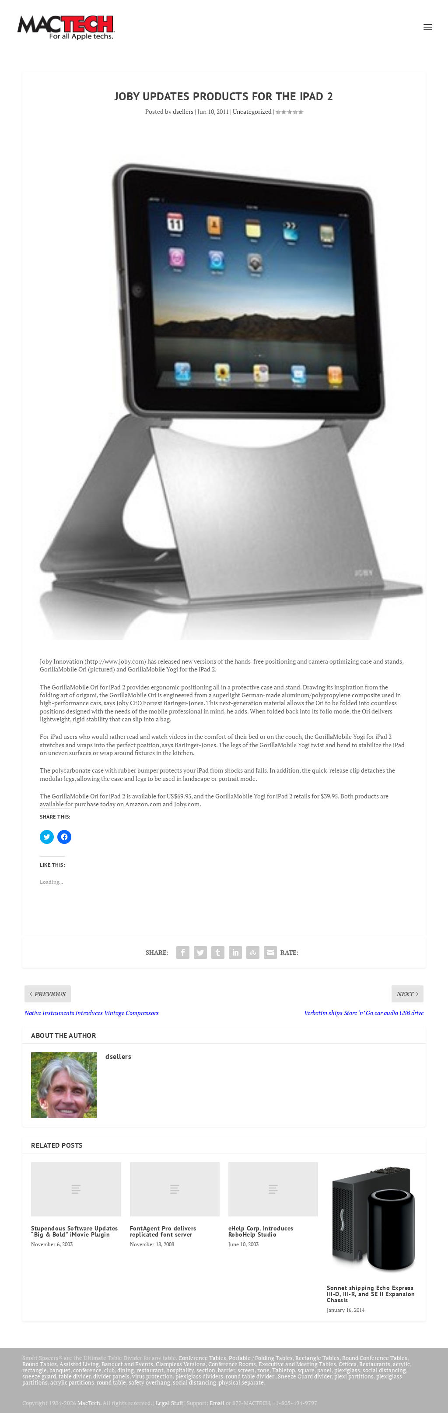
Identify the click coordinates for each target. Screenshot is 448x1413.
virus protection (152, 1376)
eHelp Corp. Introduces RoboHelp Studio (261, 1231)
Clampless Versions (181, 1364)
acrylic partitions (72, 1382)
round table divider (250, 1376)
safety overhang (149, 1382)
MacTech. (89, 1403)
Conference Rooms (232, 1364)
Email (217, 1403)
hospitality (180, 1370)
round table (111, 1382)
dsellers (183, 111)
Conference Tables (202, 1358)
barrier (226, 1370)
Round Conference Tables (374, 1358)
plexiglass (347, 1370)
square (306, 1370)
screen (246, 1370)
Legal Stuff (169, 1403)
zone (263, 1370)
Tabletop (283, 1370)
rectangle (34, 1370)
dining (125, 1370)
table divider (75, 1376)
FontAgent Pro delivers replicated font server (163, 1231)
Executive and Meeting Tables (297, 1364)
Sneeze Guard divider (305, 1376)
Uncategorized (252, 111)
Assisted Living (79, 1364)
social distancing (384, 1370)
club (109, 1370)
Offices (348, 1364)
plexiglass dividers (199, 1376)
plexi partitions (354, 1376)
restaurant (150, 1370)
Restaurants (374, 1364)
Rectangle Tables (317, 1358)
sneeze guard (39, 1376)
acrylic (401, 1364)
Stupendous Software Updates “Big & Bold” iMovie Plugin (74, 1231)
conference (87, 1370)
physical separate (241, 1382)
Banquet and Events (127, 1364)
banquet (59, 1370)
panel (324, 1370)
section (205, 1370)
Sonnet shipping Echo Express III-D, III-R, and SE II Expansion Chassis (371, 1294)
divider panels (111, 1376)
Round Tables (39, 1364)
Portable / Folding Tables (261, 1358)
